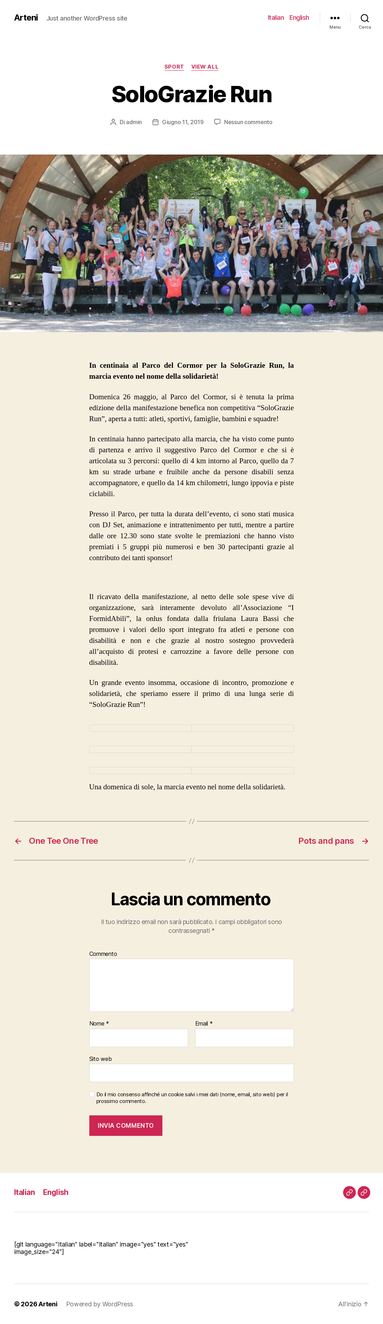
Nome (99, 1024)
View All (205, 67)
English (299, 17)
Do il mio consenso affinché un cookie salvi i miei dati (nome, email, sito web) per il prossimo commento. (192, 1097)
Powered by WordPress (99, 1304)
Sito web (100, 1058)
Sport (174, 67)
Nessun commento (248, 122)
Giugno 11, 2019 (183, 122)
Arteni (26, 17)
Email (204, 1024)
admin (134, 122)
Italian (276, 17)
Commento (103, 954)
